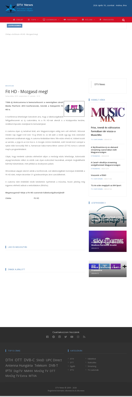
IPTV (8, 372)
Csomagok (54, 20)
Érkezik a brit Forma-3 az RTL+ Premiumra (106, 269)
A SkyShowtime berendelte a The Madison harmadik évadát (107, 244)
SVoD (40, 361)
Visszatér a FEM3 (98, 176)
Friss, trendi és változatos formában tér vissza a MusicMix (105, 132)
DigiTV (18, 372)
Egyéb (72, 367)
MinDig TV (41, 372)
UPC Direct (54, 361)
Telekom (40, 366)
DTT (52, 372)
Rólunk (94, 20)
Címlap (18, 20)
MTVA (33, 377)
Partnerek (75, 20)
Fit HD (36, 199)
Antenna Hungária (19, 366)
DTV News (99, 85)
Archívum (15, 35)
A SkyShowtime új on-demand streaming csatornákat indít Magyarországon (104, 150)
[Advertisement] (66, 57)
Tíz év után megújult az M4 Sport (106, 186)
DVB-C (29, 360)
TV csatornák (97, 140)
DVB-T (53, 366)
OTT (18, 360)
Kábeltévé (92, 360)
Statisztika (92, 363)
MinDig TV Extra (16, 377)
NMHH (28, 372)
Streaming (95, 157)
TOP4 (34, 20)
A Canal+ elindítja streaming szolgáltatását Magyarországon (105, 164)
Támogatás (114, 20)
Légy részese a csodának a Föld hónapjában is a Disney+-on (106, 219)
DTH (9, 360)
